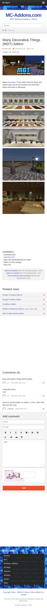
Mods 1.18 (15, 52)
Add (23, 488)
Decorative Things (14, 82)
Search (42, 25)
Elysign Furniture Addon (12, 300)
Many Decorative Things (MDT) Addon (21, 42)
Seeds (6, 579)
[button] (5, 432)
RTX (5, 560)
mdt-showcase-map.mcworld (19, 276)
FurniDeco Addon (9, 304)
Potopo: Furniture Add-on (12, 295)
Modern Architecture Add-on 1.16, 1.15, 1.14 (20, 309)
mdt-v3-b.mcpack (11, 271)
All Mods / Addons (11, 564)
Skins (6, 583)
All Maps (7, 567)
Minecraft (10, 257)
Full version (11, 30)
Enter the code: (9, 470)
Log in (7, 3)
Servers (7, 556)
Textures (7, 571)
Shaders (7, 575)
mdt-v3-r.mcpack (12, 273)
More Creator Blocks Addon (13, 313)
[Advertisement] (23, 345)
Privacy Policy (29, 592)
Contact (23, 595)
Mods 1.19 (7, 52)
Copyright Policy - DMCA (12, 592)
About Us (39, 592)
